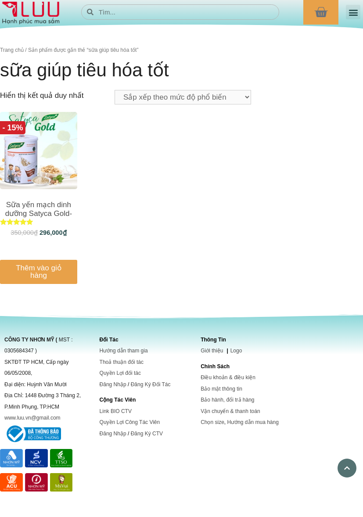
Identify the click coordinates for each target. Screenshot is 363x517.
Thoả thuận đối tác (122, 362)
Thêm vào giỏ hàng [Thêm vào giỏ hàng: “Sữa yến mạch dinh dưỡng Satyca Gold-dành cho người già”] (38, 272)
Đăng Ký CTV (147, 434)
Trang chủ (12, 50)
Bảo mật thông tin (221, 389)
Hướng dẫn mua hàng (252, 422)
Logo (236, 351)
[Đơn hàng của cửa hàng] (183, 97)
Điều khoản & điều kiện (228, 377)
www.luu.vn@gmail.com (32, 418)
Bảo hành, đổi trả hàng (227, 400)
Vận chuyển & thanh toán (230, 411)
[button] (353, 12)
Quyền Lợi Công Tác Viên (130, 422)
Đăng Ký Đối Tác (151, 384)
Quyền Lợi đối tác (120, 373)
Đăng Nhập (113, 384)
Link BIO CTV (116, 411)
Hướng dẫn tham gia (124, 351)
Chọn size (212, 422)
